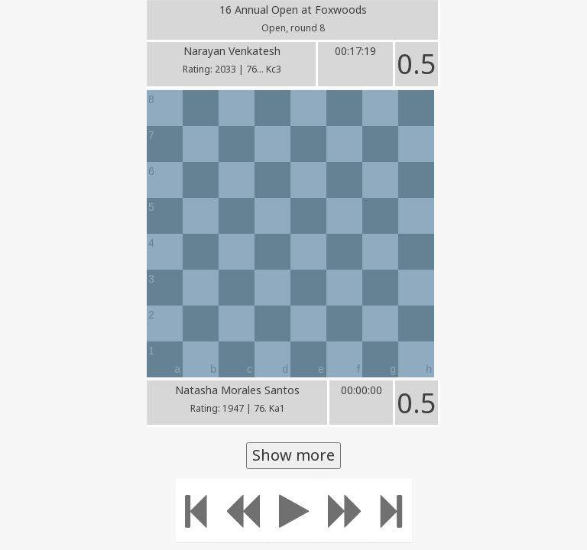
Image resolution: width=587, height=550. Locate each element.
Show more (293, 455)
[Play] (293, 510)
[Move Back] (242, 510)
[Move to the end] (391, 510)
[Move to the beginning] (196, 510)
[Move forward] (345, 510)
